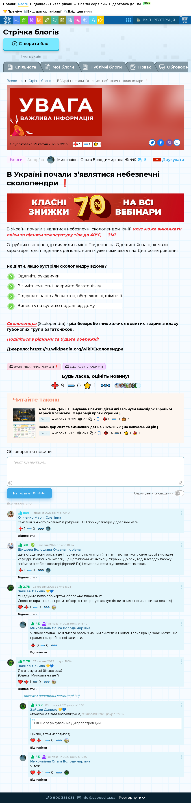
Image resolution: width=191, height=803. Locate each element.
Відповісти (26, 537)
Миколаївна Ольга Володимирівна (90, 160)
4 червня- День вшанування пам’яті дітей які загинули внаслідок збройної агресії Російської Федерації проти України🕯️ (105, 412)
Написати (29, 494)
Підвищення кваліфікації (53, 4)
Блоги (23, 4)
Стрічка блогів (39, 81)
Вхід (147, 20)
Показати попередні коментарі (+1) (51, 697)
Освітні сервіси (93, 4)
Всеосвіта (15, 81)
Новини (9, 4)
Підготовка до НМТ (129, 4)
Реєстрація (164, 20)
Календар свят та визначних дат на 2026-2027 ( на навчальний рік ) (98, 428)
